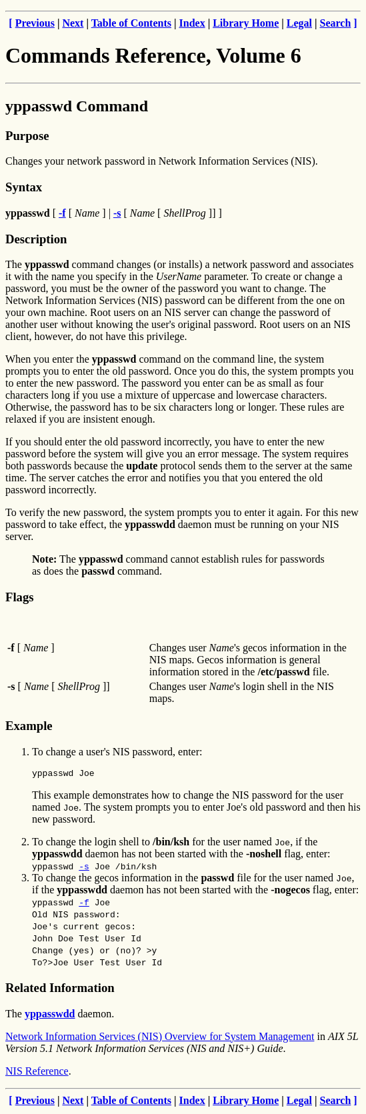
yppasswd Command (76, 106)
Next (72, 23)
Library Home (246, 23)
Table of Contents (131, 23)
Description (36, 239)
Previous (35, 23)
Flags (19, 597)
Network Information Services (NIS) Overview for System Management (159, 1038)
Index (192, 23)
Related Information (60, 990)
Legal (299, 23)
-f (84, 904)
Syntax (23, 187)
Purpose (27, 136)
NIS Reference (37, 1073)
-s (84, 868)
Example (29, 726)
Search (335, 23)
